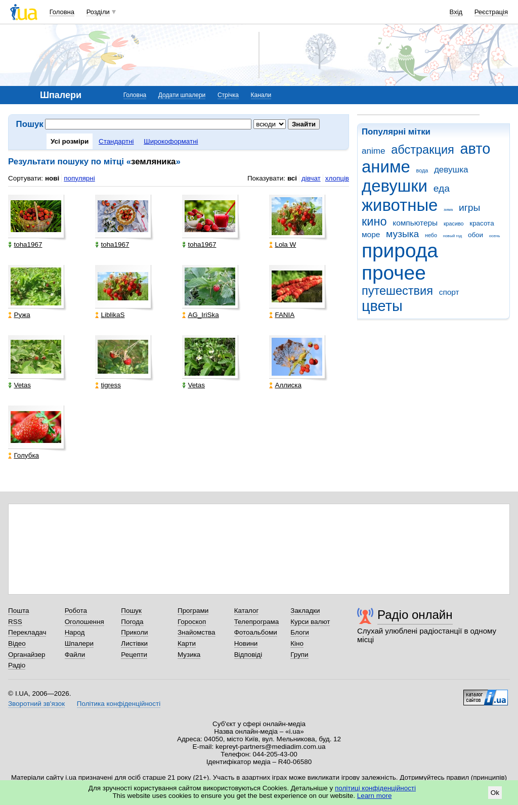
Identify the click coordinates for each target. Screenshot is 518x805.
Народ (75, 632)
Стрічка (228, 95)
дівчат (311, 178)
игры (469, 207)
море (371, 234)
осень (494, 236)
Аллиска (285, 385)
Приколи (134, 632)
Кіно (297, 643)
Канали (261, 95)
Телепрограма (256, 621)
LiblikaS (109, 315)
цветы (382, 306)
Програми (193, 610)
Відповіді (248, 654)
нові (52, 178)
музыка (402, 234)
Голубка (23, 455)
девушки (394, 185)
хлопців (337, 178)
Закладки (305, 610)
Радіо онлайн (415, 614)
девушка (451, 169)
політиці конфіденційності (375, 788)
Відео (17, 643)
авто (475, 149)
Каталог (246, 610)
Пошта (18, 610)
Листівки (134, 643)
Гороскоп (192, 621)
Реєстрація (491, 12)
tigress (108, 385)
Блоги (299, 632)
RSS (15, 621)
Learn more (374, 795)
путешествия (397, 290)
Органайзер (26, 654)
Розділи (98, 12)
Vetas (19, 385)
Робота (76, 610)
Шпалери (79, 643)
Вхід (456, 12)
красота (481, 223)
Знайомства (196, 632)
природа (400, 250)
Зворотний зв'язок (36, 703)
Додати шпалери (181, 95)
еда (442, 188)
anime (373, 151)
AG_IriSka (200, 315)
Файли (75, 654)
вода (422, 170)
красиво (454, 223)
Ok (495, 792)
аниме (386, 166)
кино (374, 221)
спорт (449, 292)
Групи (299, 654)
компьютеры (415, 222)
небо (431, 235)
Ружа (19, 315)
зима (448, 209)
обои (475, 235)
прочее (394, 273)
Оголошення (84, 621)
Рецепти (134, 654)
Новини (246, 643)
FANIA (281, 315)
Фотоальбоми (255, 632)
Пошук (131, 610)
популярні (79, 178)
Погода (132, 621)
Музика (189, 654)
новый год (452, 236)
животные (400, 205)
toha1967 (25, 244)
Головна (62, 12)
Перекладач (27, 632)
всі (292, 178)
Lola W (282, 244)
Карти (187, 643)
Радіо (16, 665)
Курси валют (310, 621)
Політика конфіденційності (118, 703)
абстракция (422, 149)
